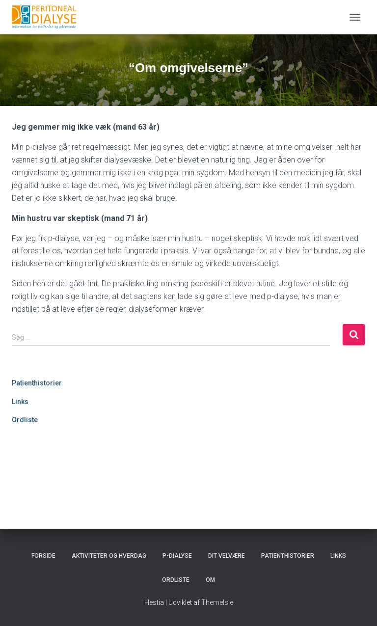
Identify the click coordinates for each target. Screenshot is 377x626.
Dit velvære (226, 555)
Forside (43, 555)
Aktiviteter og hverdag (109, 555)
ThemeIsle (217, 602)
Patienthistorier (37, 383)
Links (20, 402)
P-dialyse (177, 555)
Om (210, 579)
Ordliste (25, 420)
